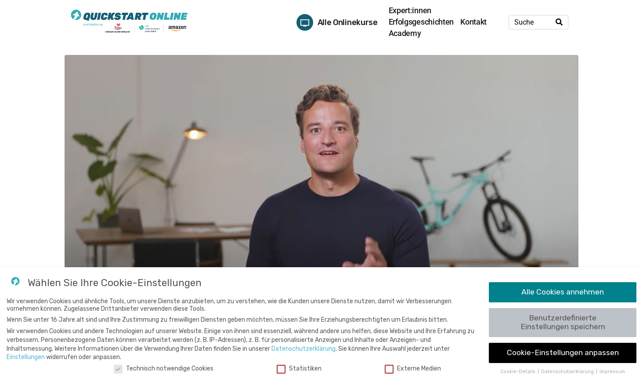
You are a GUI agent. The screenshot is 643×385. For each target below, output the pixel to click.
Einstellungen (26, 357)
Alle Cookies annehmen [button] (562, 291)
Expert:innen (410, 10)
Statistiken (299, 368)
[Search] (559, 22)
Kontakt (473, 21)
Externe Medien (413, 368)
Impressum (612, 371)
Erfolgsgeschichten (421, 21)
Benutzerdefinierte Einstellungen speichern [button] (562, 322)
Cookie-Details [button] (518, 371)
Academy (405, 33)
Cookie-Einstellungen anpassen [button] (563, 352)
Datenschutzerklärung (303, 348)
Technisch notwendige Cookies (163, 368)
